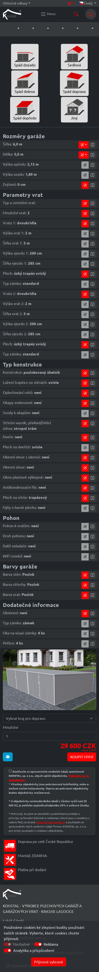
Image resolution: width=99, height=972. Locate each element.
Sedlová (74, 56)
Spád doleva (24, 83)
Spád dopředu (24, 109)
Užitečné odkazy (15, 3)
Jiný (74, 109)
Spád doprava (74, 83)
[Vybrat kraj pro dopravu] (49, 718)
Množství (10, 727)
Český (86, 3)
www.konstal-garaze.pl (50, 822)
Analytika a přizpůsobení (33, 950)
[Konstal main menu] (48, 14)
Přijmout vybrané (48, 962)
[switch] (38, 944)
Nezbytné (21, 944)
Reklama (51, 944)
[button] (13, 28)
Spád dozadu (25, 56)
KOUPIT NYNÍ (81, 757)
